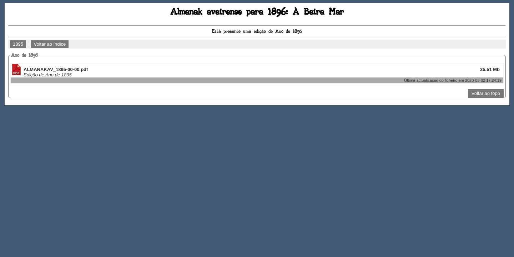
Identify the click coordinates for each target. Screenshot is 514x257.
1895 (18, 44)
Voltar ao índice (50, 44)
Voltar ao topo (486, 93)
